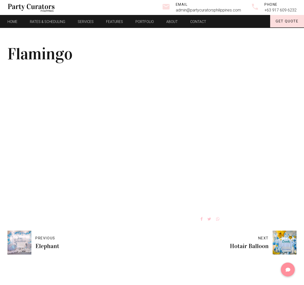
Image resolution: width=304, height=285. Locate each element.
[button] (288, 270)
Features (114, 21)
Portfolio (144, 21)
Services (86, 21)
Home (12, 21)
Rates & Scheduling (47, 21)
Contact (198, 21)
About (172, 21)
